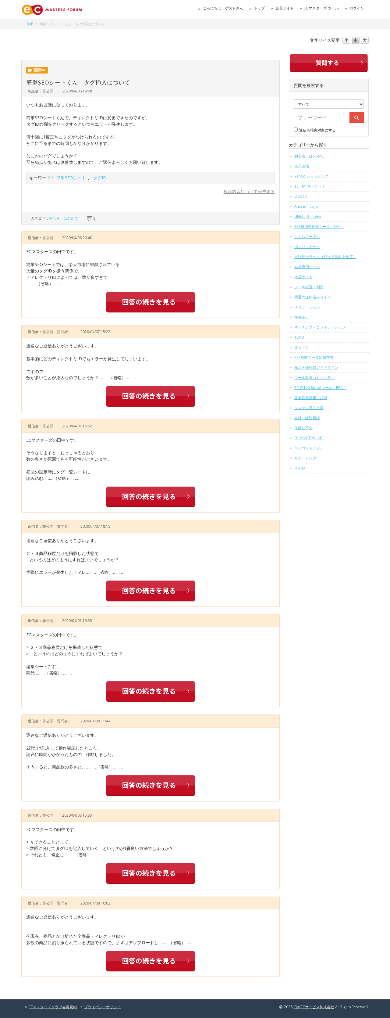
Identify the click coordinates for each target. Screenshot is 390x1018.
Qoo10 (300, 196)
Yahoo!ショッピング (311, 176)
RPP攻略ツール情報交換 (314, 357)
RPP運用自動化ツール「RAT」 (319, 226)
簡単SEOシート (71, 178)
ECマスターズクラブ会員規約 (53, 1006)
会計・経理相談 (307, 417)
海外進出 (301, 317)
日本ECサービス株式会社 (313, 1006)
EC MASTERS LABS (309, 438)
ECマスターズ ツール (321, 8)
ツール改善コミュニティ (314, 377)
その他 (299, 468)
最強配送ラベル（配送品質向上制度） (325, 256)
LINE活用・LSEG (307, 216)
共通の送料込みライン (312, 297)
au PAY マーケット (309, 186)
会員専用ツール (307, 266)
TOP (29, 24)
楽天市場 (301, 166)
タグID (99, 178)
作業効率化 (303, 427)
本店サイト (303, 276)
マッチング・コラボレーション (320, 327)
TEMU (299, 337)
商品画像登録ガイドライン (316, 367)
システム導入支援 (309, 407)
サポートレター (307, 458)
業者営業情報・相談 (310, 397)
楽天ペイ (301, 347)
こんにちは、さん (223, 8)
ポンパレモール (307, 246)
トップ (259, 8)
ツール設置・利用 (309, 287)
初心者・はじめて (63, 218)
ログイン (356, 8)
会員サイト (284, 8)
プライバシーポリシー (102, 1006)
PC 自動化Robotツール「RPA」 (320, 387)
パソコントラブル (309, 448)
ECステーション (307, 307)
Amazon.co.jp (306, 206)
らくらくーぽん (307, 236)
